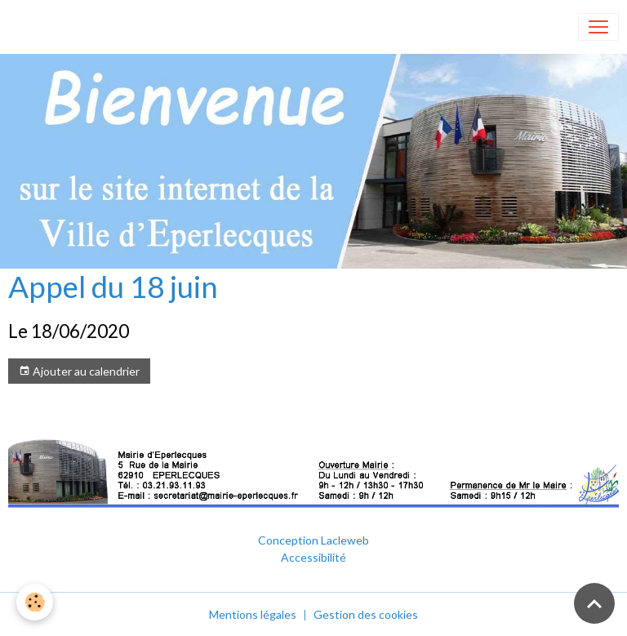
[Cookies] (34, 602)
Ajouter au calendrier (79, 371)
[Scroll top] (594, 603)
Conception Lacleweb (313, 540)
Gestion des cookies (366, 614)
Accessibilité (313, 557)
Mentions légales (252, 614)
